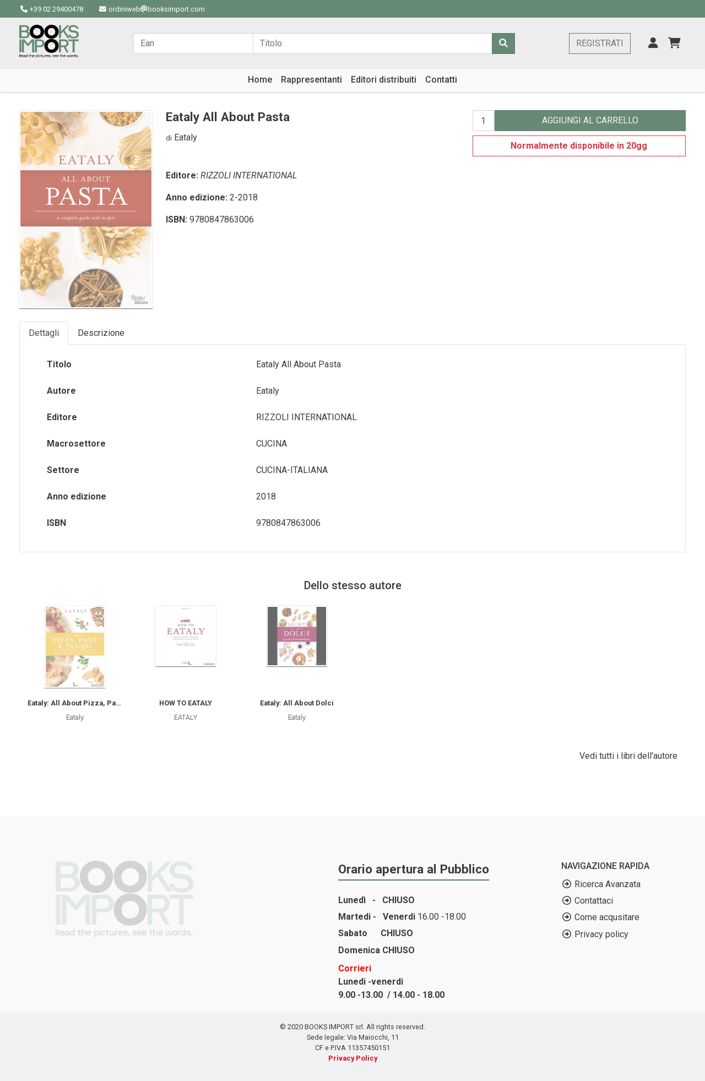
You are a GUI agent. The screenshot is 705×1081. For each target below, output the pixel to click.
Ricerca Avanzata (607, 884)
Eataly (185, 137)
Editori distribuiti (383, 79)
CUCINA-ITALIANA (292, 470)
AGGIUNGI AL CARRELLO (590, 120)
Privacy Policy (352, 1058)
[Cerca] (503, 43)
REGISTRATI (599, 43)
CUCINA (271, 443)
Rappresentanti (311, 79)
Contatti (441, 79)
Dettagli (44, 333)
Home (260, 79)
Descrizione (101, 333)
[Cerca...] (193, 43)
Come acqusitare (606, 917)
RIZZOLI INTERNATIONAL (248, 175)
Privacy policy (601, 934)
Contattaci (593, 900)
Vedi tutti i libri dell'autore (628, 756)
